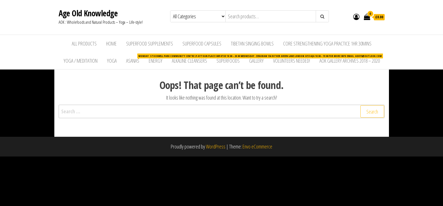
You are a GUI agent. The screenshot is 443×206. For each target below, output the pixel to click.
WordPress (215, 146)
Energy (155, 60)
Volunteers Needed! (291, 60)
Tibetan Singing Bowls (252, 43)
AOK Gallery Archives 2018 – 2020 (349, 60)
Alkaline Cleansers (189, 60)
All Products (84, 43)
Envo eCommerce (257, 146)
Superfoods (228, 60)
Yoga (112, 60)
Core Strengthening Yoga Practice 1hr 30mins (327, 43)
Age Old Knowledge (88, 13)
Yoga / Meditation (80, 60)
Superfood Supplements (149, 43)
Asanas (135, 59)
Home (111, 43)
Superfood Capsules (201, 43)
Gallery (256, 60)
